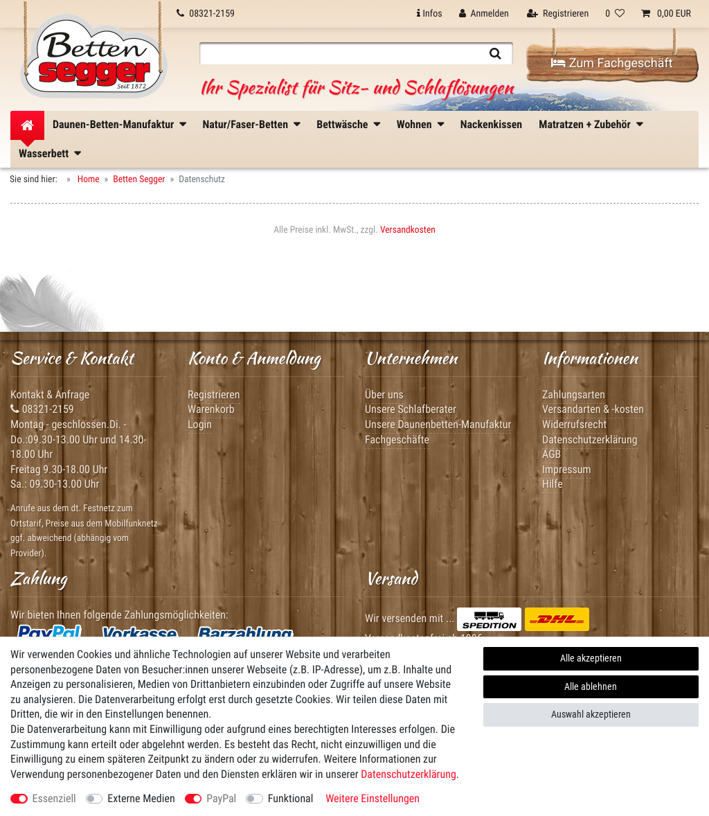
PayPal (221, 798)
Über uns (384, 394)
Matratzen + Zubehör (585, 124)
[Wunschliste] (615, 14)
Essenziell (54, 798)
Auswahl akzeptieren (591, 714)
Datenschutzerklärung (590, 439)
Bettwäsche (342, 124)
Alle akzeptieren (591, 658)
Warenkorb (211, 409)
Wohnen (414, 124)
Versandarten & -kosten (593, 409)
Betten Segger (139, 179)
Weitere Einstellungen (372, 798)
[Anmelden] (484, 14)
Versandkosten (408, 230)
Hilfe (552, 483)
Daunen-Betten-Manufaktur (113, 124)
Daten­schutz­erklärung (408, 774)
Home (87, 179)
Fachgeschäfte (397, 439)
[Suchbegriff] (338, 53)
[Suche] (495, 53)
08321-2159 (42, 409)
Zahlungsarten (573, 394)
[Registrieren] (558, 14)
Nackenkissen (491, 124)
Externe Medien (140, 798)
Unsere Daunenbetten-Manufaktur (438, 424)
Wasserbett (44, 153)
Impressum (566, 469)
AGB (551, 454)
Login (200, 424)
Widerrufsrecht (574, 424)
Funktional (291, 798)
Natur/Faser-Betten (245, 124)
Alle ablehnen (590, 686)
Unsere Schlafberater (410, 409)
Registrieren (214, 394)
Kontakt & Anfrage (49, 394)
